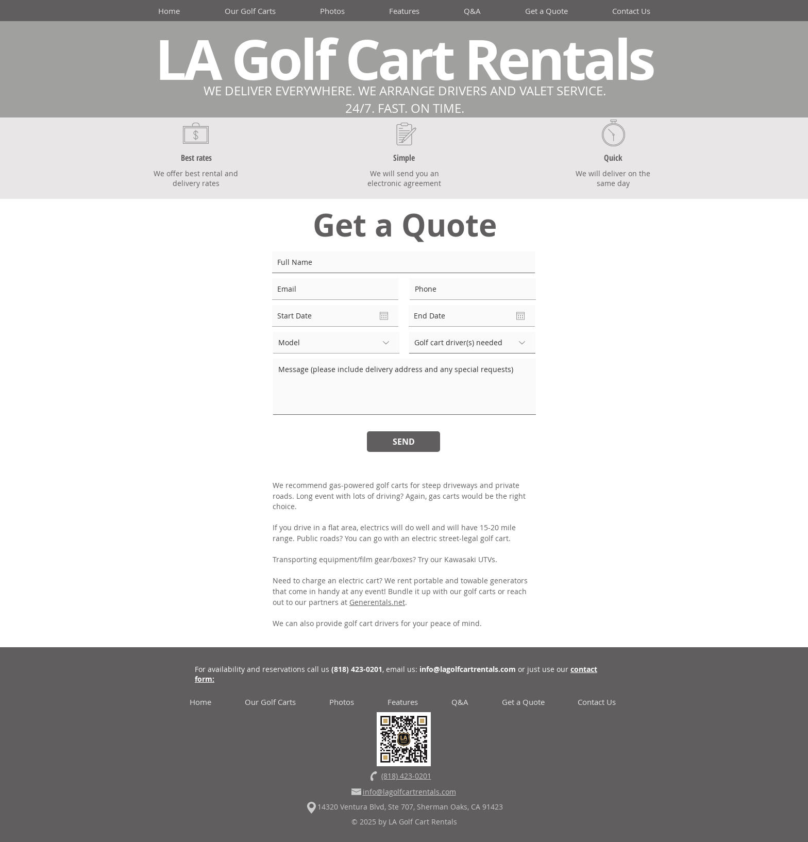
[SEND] (403, 441)
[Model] (336, 342)
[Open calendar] (384, 316)
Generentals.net (377, 602)
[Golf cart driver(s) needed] (472, 342)
